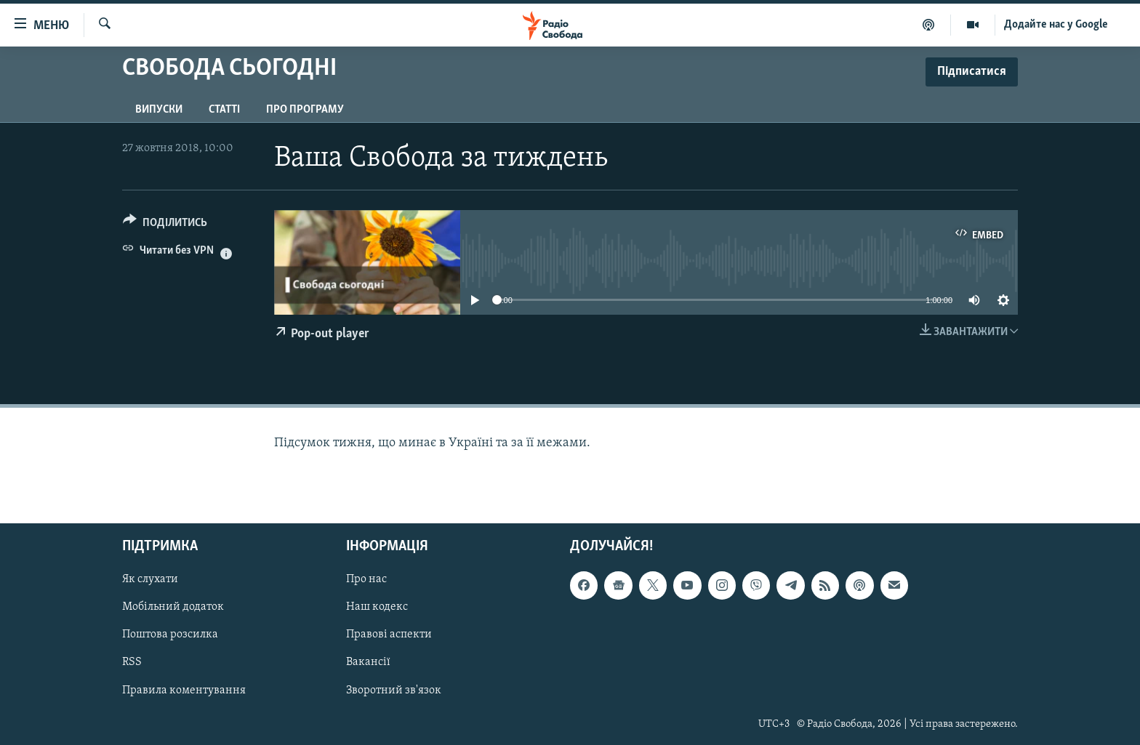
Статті (224, 110)
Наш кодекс (377, 607)
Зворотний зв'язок (393, 690)
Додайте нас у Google (1056, 25)
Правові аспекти (389, 635)
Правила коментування (184, 690)
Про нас (366, 580)
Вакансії (368, 663)
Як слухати (150, 580)
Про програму (305, 110)
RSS (132, 663)
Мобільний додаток (173, 607)
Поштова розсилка (170, 635)
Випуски (158, 110)
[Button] (165, 225)
